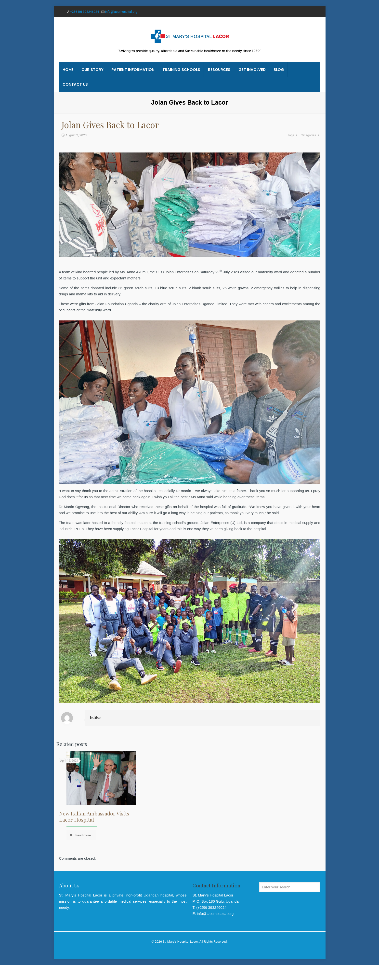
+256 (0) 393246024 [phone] (84, 12)
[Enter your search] (289, 887)
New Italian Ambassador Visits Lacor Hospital (94, 816)
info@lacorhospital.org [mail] (121, 12)
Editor (95, 717)
